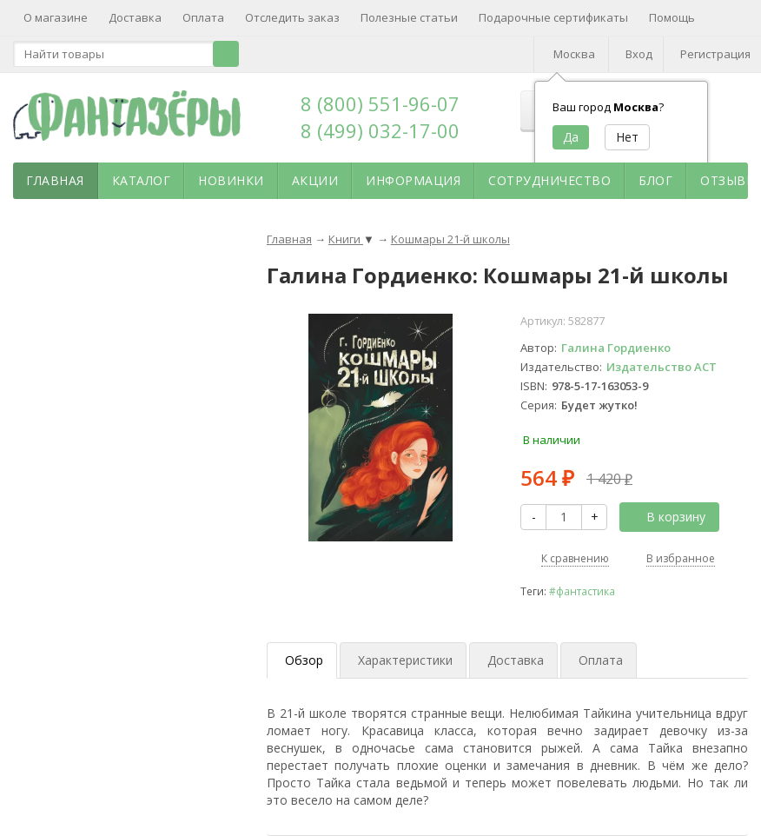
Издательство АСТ (661, 367)
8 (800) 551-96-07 (380, 103)
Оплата (203, 17)
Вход (638, 54)
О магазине (55, 17)
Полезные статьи (409, 17)
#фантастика (582, 591)
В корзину (666, 516)
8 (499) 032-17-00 (380, 130)
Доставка (135, 17)
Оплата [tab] (601, 660)
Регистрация (715, 54)
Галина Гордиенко (616, 347)
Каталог (141, 180)
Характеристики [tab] (405, 660)
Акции (315, 180)
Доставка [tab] (515, 660)
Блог (655, 180)
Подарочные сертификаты (553, 17)
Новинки (231, 180)
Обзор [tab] (304, 660)
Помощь (672, 17)
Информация (413, 180)
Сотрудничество (549, 180)
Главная (55, 180)
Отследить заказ (292, 17)
